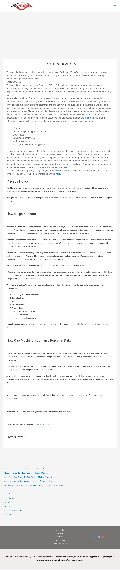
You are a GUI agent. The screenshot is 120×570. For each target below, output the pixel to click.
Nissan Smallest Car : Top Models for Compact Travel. (26, 474)
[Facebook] (95, 538)
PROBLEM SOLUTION (13, 511)
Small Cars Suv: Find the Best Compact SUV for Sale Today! (28, 482)
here (88, 118)
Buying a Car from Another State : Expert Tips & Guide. (26, 470)
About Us (60, 531)
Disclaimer (60, 537)
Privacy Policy (59, 541)
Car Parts (8, 507)
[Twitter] (99, 538)
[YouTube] (103, 538)
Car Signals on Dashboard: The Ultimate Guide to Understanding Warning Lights (36, 486)
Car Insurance (10, 499)
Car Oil (7, 503)
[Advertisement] (60, 39)
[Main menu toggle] (114, 6)
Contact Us (60, 534)
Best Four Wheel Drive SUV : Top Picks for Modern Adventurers (29, 478)
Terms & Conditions (60, 544)
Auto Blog (8, 495)
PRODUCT (8, 515)
